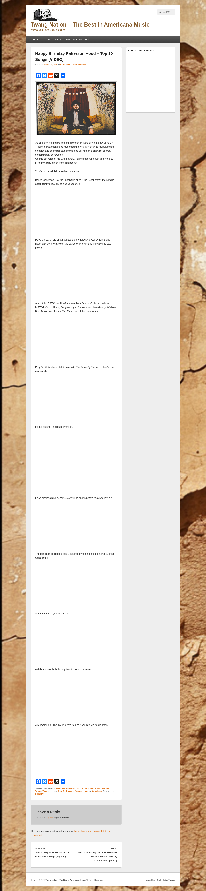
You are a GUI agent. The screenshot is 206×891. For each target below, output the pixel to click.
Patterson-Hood (81, 791)
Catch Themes (169, 880)
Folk (78, 788)
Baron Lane (65, 65)
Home (36, 39)
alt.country (60, 788)
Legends (92, 788)
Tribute (38, 791)
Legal (58, 39)
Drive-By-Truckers (65, 791)
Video (44, 791)
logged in (50, 818)
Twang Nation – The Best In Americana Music (90, 24)
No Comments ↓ (80, 65)
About (47, 39)
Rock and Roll (103, 788)
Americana (70, 788)
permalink (39, 794)
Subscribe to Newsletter (77, 39)
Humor (85, 788)
